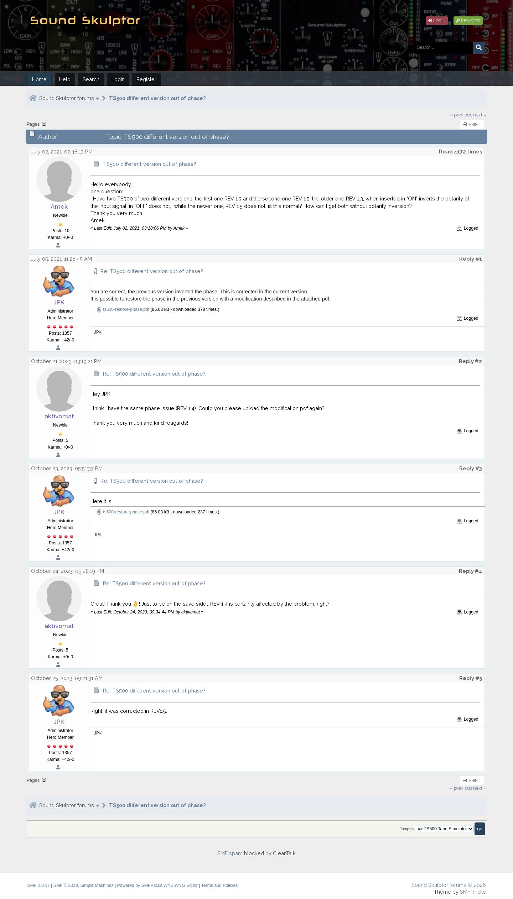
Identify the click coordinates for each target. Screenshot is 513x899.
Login (437, 20)
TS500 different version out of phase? (157, 98)
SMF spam (230, 853)
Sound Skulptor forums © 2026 (448, 885)
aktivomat (59, 416)
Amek (59, 206)
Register (468, 20)
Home (39, 79)
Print (471, 124)
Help (65, 79)
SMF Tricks (473, 892)
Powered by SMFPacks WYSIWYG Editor (157, 885)
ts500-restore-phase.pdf (122, 309)
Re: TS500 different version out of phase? (151, 271)
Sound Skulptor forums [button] (66, 98)
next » (479, 114)
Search (91, 79)
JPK (59, 302)
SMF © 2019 (65, 885)
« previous (461, 114)
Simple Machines (96, 885)
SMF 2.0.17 (38, 885)
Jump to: (407, 829)
